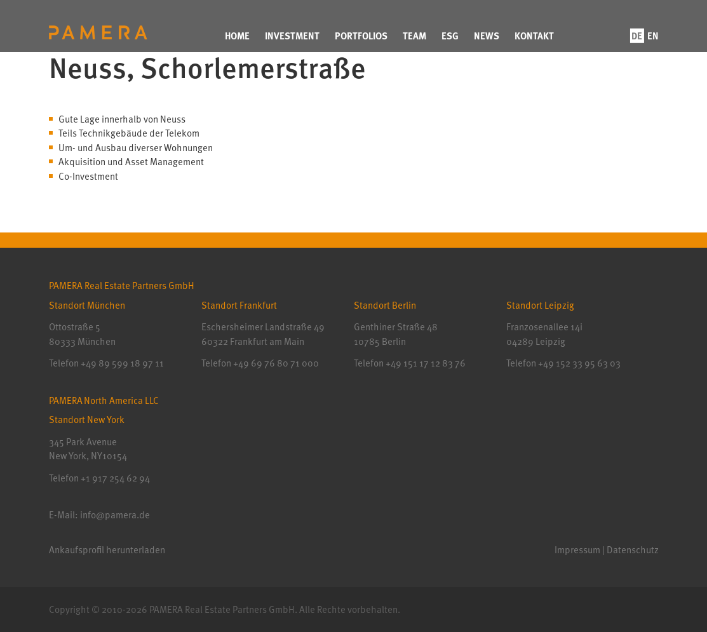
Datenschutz (633, 549)
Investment (292, 36)
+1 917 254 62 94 (115, 478)
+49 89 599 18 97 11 (122, 363)
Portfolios (361, 36)
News (486, 36)
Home (237, 36)
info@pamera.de (115, 514)
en (653, 36)
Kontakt (534, 36)
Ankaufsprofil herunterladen (107, 549)
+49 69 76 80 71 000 (276, 363)
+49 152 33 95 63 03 (578, 363)
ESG (450, 36)
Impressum (577, 549)
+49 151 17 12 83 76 (425, 363)
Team (414, 36)
